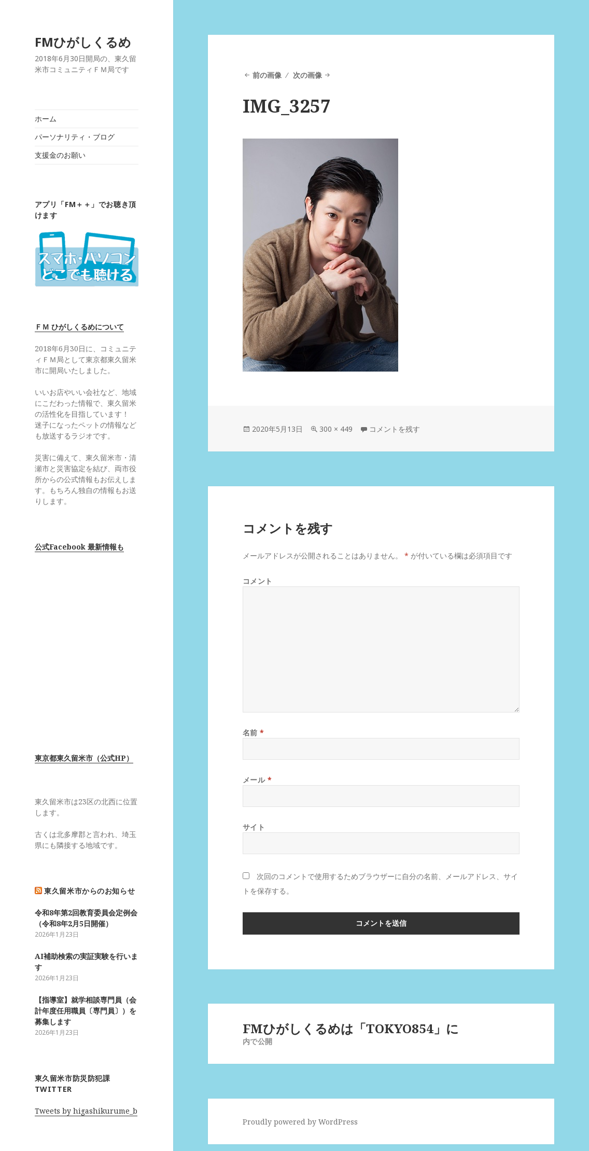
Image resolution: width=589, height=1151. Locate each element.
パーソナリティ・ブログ (75, 137)
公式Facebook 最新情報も (79, 547)
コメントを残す (394, 429)
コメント (258, 581)
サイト (254, 827)
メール (257, 780)
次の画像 (307, 75)
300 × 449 (336, 429)
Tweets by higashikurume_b (86, 1111)
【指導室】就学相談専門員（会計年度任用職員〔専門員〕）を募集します (85, 1010)
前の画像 (267, 75)
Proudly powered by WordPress (300, 1122)
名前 (253, 732)
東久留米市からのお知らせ (89, 891)
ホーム (46, 119)
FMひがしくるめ (83, 41)
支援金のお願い (60, 155)
